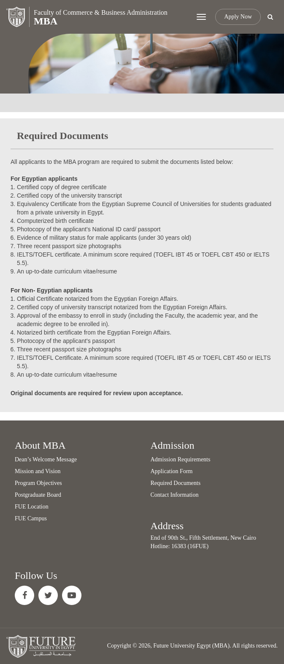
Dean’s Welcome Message (46, 459)
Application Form (172, 471)
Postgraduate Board (38, 495)
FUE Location (32, 506)
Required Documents (176, 483)
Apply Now (238, 16)
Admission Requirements (181, 459)
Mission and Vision (38, 471)
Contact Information (175, 495)
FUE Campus (31, 518)
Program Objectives (38, 483)
